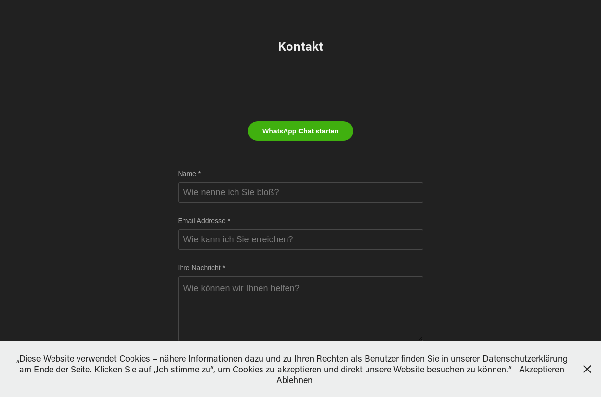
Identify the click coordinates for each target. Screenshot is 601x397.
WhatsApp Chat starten (300, 131)
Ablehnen (294, 380)
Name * (189, 173)
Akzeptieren (541, 369)
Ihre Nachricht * (201, 268)
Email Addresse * (204, 220)
